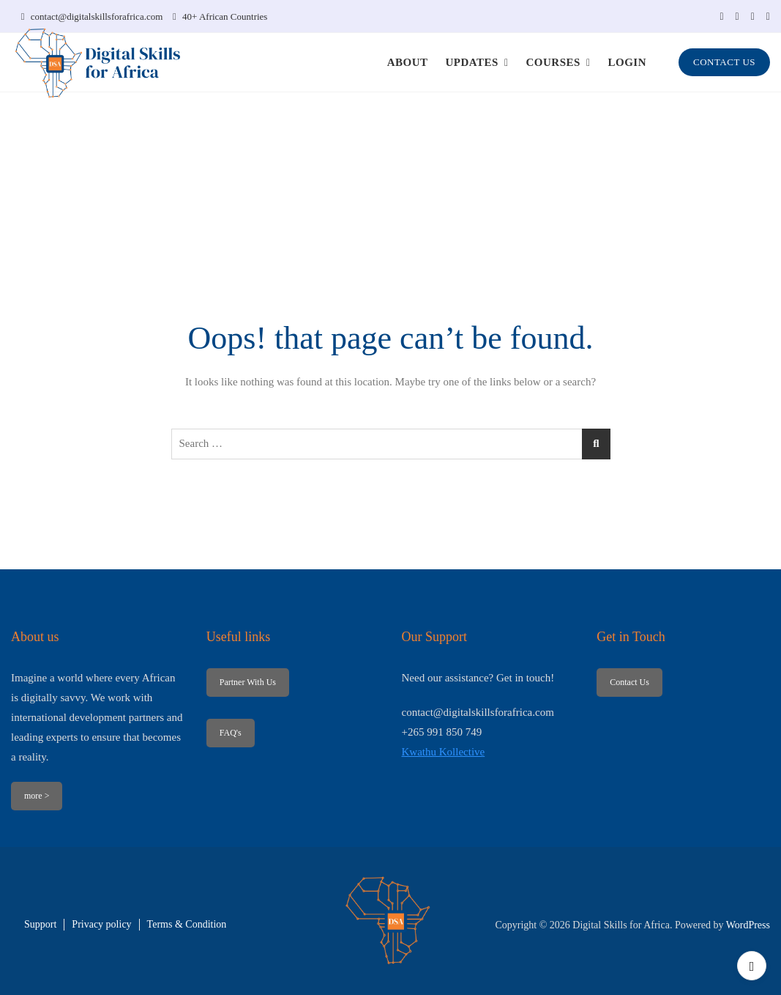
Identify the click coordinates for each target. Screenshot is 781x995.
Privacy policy (101, 924)
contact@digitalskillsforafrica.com (92, 16)
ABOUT (407, 62)
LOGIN (627, 62)
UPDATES (471, 62)
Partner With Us (248, 682)
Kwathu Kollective (443, 752)
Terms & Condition (187, 924)
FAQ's (231, 733)
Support (40, 924)
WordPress (748, 925)
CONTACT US (724, 61)
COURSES (553, 62)
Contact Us (629, 682)
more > (36, 796)
